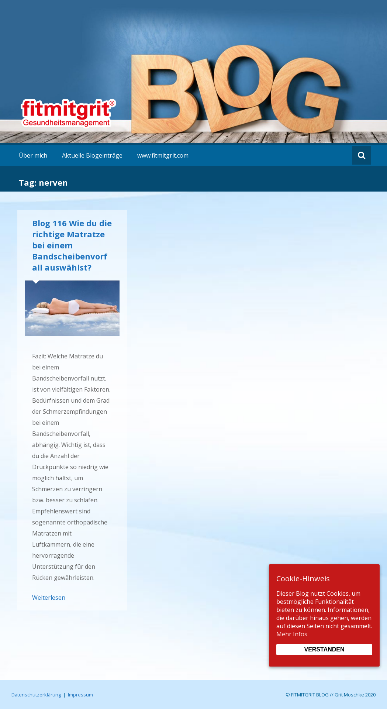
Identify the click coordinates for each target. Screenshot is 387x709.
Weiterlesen (48, 597)
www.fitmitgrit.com (163, 155)
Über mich (33, 155)
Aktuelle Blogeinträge (92, 155)
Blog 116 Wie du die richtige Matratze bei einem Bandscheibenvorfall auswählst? (72, 245)
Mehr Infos (291, 634)
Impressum (80, 694)
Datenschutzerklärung (36, 694)
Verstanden (324, 649)
